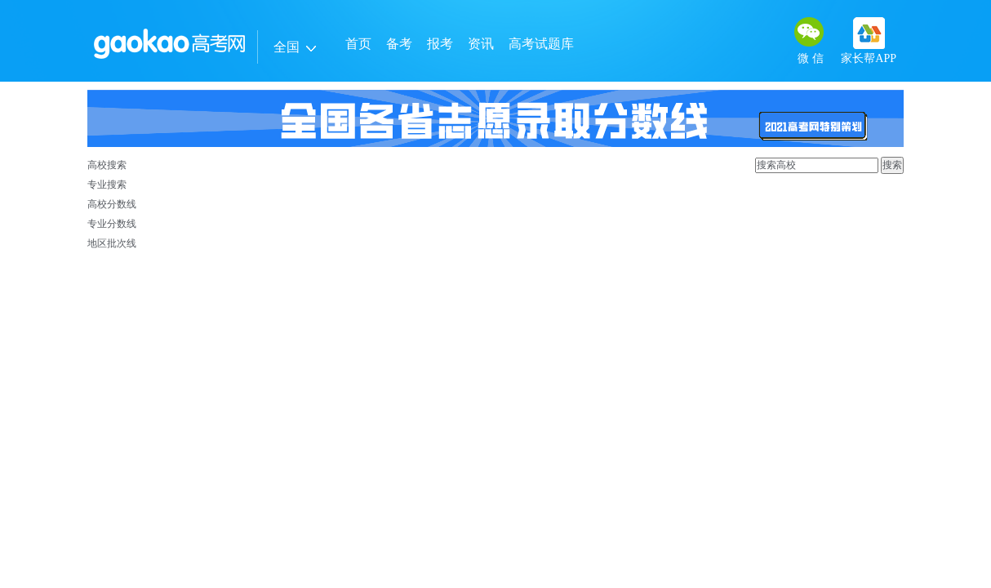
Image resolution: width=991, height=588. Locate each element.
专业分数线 (111, 223)
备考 (399, 44)
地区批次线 (111, 243)
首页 (358, 44)
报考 (440, 44)
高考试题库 (541, 44)
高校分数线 (111, 204)
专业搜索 (107, 184)
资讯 (481, 44)
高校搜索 (107, 165)
